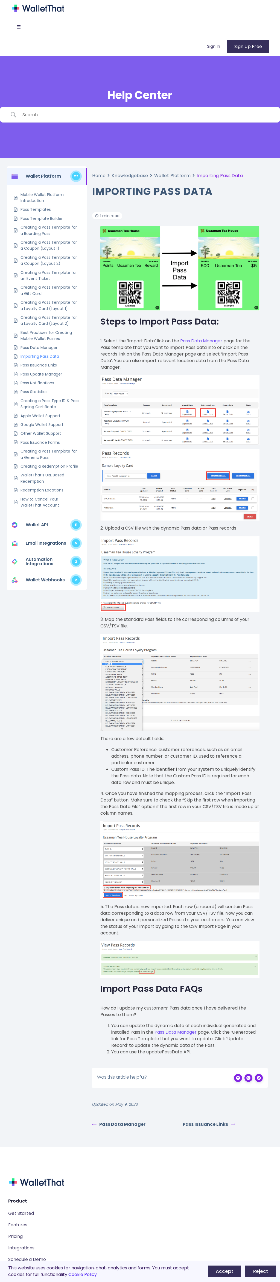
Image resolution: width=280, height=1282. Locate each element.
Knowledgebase (130, 175)
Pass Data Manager (201, 341)
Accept (224, 1271)
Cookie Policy (82, 1274)
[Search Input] (147, 114)
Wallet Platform (172, 175)
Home (99, 175)
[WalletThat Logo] (38, 5)
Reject (260, 1271)
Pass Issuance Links (209, 1124)
